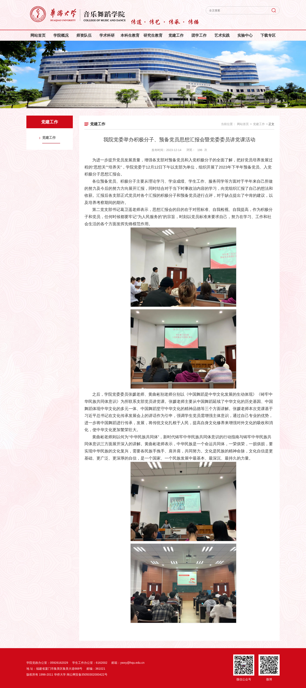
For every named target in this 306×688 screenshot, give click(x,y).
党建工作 (176, 35)
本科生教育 (130, 35)
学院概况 (61, 35)
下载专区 (268, 35)
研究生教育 (153, 35)
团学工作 (199, 35)
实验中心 (245, 35)
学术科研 (107, 35)
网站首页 (38, 35)
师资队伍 (84, 35)
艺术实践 (222, 35)
